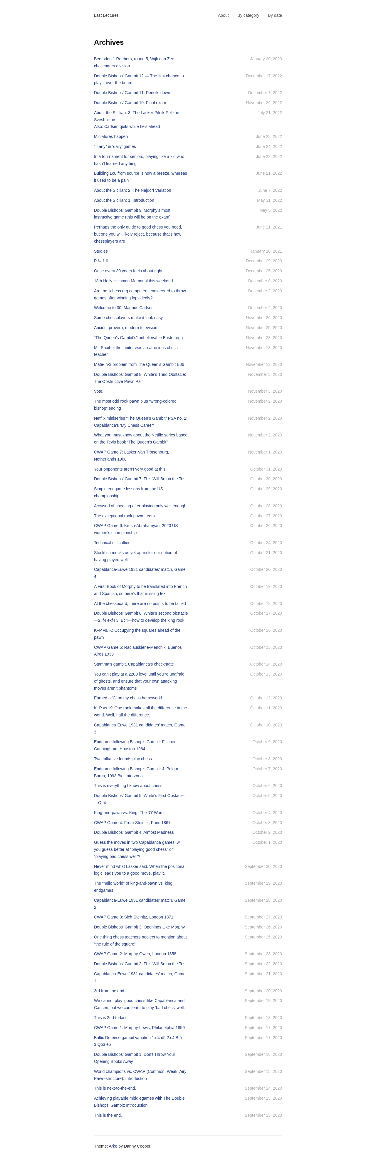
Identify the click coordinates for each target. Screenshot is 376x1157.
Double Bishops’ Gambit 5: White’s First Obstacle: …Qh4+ (139, 799)
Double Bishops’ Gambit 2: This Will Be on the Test (140, 963)
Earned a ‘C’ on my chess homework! (128, 698)
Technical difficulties (112, 542)
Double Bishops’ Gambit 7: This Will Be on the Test (140, 478)
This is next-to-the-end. (115, 1088)
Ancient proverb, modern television (125, 327)
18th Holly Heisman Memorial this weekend (133, 281)
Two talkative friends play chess (123, 758)
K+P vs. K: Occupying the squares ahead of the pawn (137, 634)
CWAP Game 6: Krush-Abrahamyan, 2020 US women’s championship (136, 529)
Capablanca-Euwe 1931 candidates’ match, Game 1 (140, 977)
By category (248, 15)
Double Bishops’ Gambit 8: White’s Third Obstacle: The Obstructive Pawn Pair (140, 378)
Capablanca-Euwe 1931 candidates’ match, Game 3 (140, 728)
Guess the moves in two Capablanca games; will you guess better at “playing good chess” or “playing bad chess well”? (138, 849)
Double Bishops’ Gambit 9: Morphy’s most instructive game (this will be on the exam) (132, 214)
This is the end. (108, 1115)
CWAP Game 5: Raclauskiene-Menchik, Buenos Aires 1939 (138, 651)
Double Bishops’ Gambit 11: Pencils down (132, 92)
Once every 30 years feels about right (128, 271)
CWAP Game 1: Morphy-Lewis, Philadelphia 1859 (139, 1027)
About (223, 15)
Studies (101, 251)
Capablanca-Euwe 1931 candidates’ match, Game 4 (140, 573)
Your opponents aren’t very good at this (129, 469)
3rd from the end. (109, 990)
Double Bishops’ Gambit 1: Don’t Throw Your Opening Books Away (134, 1058)
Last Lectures (106, 15)
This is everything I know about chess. (129, 785)
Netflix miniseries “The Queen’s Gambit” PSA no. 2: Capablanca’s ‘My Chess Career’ (140, 422)
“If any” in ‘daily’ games (115, 146)
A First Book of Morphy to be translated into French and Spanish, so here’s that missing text (140, 590)
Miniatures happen (111, 136)
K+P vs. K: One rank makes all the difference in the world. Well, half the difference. (140, 711)
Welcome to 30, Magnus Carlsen (124, 307)
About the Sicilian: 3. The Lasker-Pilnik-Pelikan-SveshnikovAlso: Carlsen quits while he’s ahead (137, 119)
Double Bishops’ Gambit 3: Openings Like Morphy (139, 927)
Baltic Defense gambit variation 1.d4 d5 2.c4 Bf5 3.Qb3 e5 (138, 1041)
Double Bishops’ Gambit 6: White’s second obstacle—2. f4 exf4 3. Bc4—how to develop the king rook (141, 617)
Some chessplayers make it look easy (128, 317)
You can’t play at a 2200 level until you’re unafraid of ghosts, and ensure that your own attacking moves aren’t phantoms (139, 681)
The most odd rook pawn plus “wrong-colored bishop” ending (135, 405)
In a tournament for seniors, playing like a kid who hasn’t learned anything (139, 160)
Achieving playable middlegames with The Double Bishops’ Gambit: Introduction (139, 1102)
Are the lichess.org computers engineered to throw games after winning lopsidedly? (140, 294)
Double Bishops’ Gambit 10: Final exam (130, 102)
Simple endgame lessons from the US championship (128, 492)
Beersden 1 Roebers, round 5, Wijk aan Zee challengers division (134, 62)
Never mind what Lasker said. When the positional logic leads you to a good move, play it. (139, 870)
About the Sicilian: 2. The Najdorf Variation (132, 190)
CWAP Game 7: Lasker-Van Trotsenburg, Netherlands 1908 (131, 455)
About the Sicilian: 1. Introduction (124, 200)
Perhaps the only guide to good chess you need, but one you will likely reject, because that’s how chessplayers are (138, 234)
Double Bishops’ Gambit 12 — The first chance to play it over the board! (139, 79)
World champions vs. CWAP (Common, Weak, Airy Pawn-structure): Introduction (140, 1075)
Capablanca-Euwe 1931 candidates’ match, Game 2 (140, 904)
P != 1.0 (101, 261)
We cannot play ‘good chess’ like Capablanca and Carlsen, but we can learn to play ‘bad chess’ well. (139, 1004)
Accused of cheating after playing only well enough (140, 506)
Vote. (98, 391)
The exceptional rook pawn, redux (125, 516)
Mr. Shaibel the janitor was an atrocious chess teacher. (136, 351)
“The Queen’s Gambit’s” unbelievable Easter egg (138, 337)
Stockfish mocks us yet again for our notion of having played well (135, 556)
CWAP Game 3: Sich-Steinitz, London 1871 (133, 917)
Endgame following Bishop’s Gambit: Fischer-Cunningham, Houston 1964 (135, 745)
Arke (113, 1146)
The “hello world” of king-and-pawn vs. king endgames (133, 887)
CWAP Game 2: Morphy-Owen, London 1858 (135, 953)
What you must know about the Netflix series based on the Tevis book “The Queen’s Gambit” (140, 438)
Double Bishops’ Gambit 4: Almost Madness (134, 832)
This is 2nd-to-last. (110, 1017)
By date (275, 15)
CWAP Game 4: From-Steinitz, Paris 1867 (132, 822)
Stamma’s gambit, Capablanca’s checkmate (134, 664)
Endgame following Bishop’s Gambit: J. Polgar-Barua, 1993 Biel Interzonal (137, 772)
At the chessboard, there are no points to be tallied (140, 603)
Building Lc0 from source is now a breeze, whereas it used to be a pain (140, 177)
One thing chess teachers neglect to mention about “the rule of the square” (140, 940)
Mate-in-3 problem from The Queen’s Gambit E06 (139, 364)
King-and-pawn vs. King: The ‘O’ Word (129, 812)
